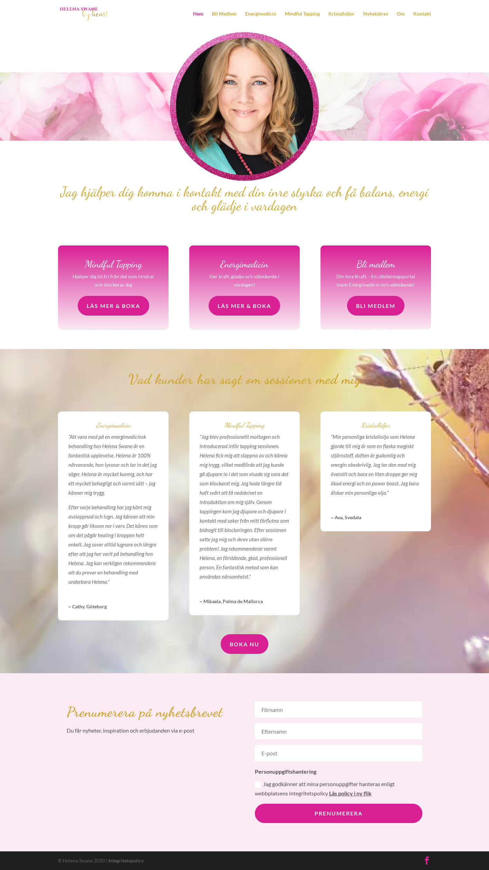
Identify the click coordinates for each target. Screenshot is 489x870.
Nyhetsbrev (375, 14)
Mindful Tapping (302, 14)
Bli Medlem (224, 14)
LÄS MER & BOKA (113, 305)
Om (401, 14)
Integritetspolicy (126, 860)
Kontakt (422, 14)
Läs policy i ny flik (350, 793)
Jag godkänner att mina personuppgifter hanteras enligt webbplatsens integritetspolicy (325, 788)
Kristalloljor (341, 14)
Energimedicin (260, 14)
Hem (198, 14)
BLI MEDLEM (375, 305)
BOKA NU (244, 644)
